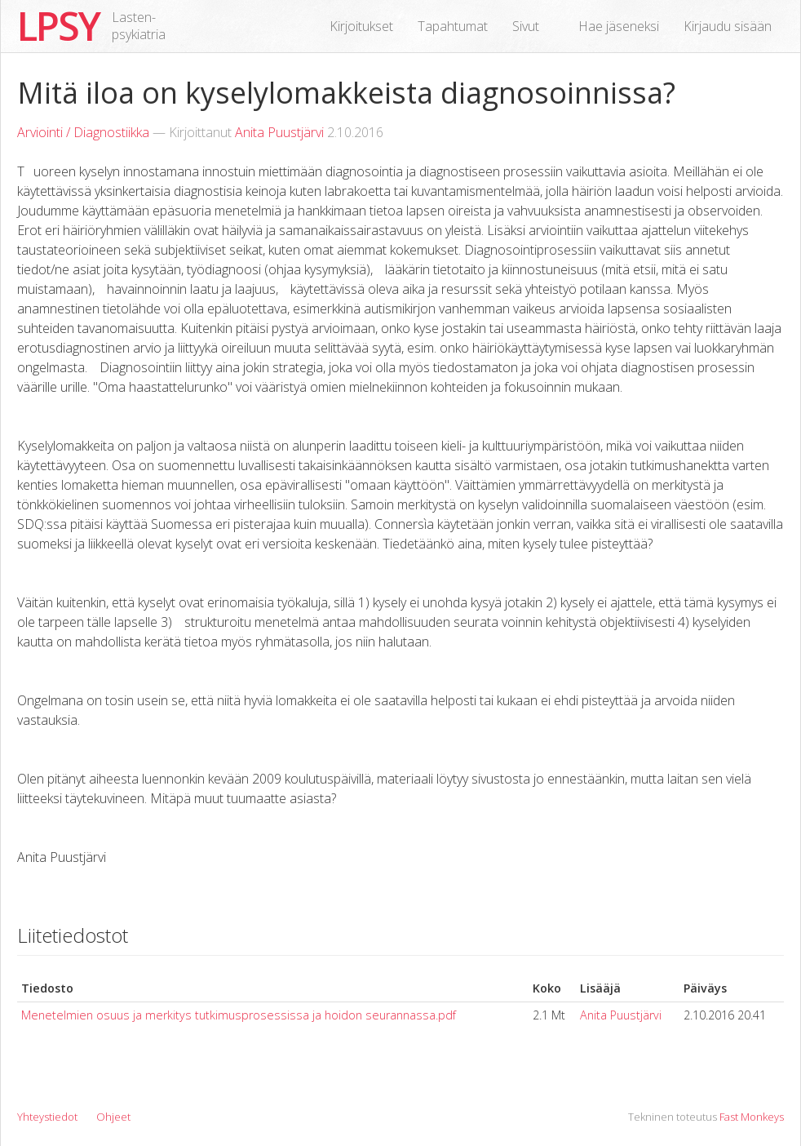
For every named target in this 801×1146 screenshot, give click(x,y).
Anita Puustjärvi (279, 132)
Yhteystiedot (47, 1116)
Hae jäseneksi (618, 26)
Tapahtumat (453, 26)
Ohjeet (113, 1116)
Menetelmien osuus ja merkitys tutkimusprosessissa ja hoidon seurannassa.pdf (238, 1015)
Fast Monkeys (751, 1116)
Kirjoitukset (361, 26)
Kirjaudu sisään (728, 26)
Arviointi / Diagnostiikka (83, 132)
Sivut (525, 26)
